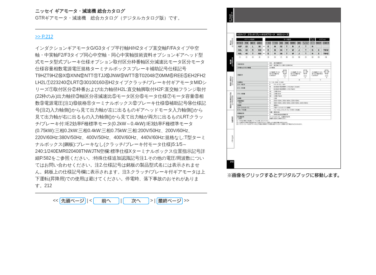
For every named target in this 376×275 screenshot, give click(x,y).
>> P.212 (44, 36)
